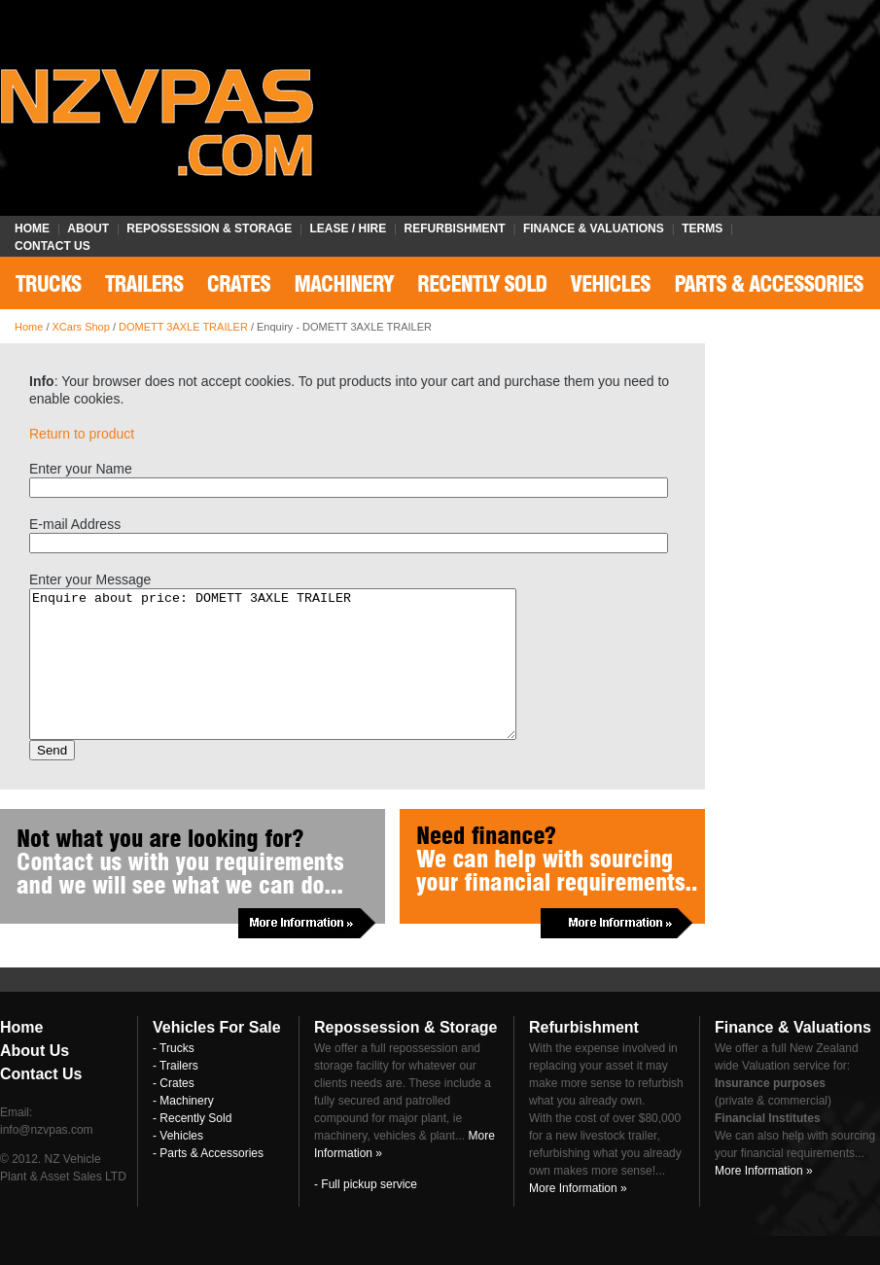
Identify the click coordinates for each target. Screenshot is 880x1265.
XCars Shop (81, 327)
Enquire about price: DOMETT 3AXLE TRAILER (302, 678)
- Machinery (183, 1130)
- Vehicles (178, 1165)
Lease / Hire (348, 228)
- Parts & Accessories (208, 1182)
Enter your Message (90, 579)
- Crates (173, 1112)
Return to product (81, 433)
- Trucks (173, 1077)
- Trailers (175, 1095)
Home (32, 228)
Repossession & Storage (209, 228)
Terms (702, 228)
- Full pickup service (365, 1213)
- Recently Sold (192, 1147)
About (88, 228)
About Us (34, 1080)
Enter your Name (80, 468)
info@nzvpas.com (46, 1159)
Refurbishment (455, 228)
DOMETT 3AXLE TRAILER (183, 327)
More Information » (578, 1217)
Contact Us (52, 246)
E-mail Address (75, 524)
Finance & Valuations (593, 228)
